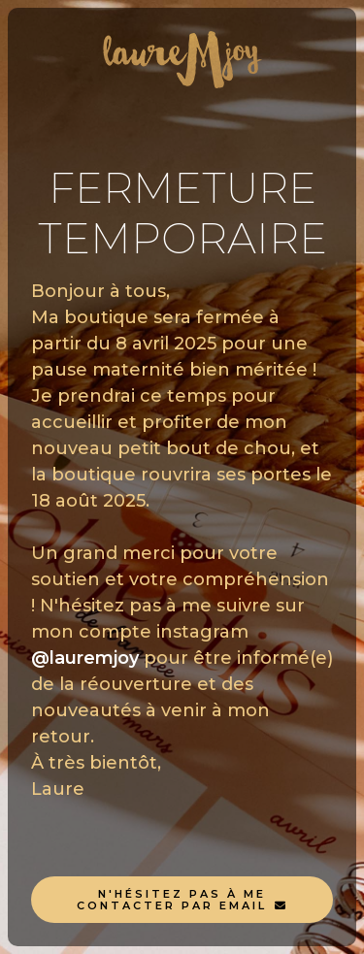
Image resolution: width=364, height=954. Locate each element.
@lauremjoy (85, 658)
